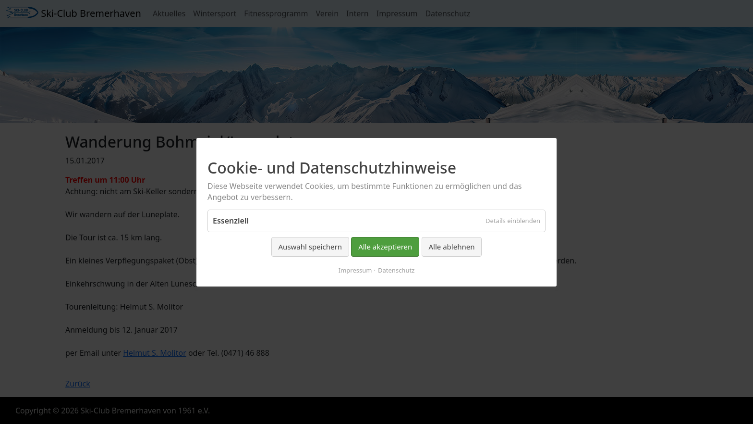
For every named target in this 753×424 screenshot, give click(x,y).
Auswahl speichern (310, 246)
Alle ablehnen (452, 246)
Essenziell (231, 220)
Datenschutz (396, 269)
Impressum (355, 269)
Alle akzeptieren (385, 246)
